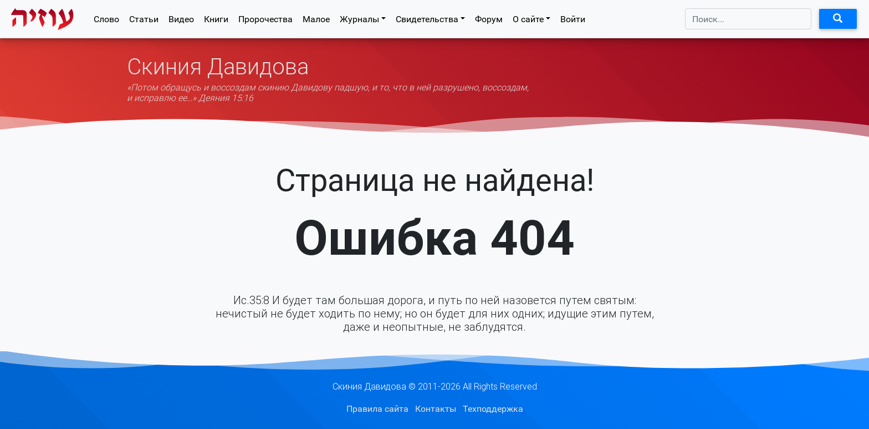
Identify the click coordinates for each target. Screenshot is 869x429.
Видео (181, 21)
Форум (489, 21)
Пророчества (265, 21)
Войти (572, 21)
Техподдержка (493, 408)
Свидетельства (427, 21)
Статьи (144, 21)
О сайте (528, 21)
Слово (106, 21)
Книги (216, 21)
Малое (316, 21)
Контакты (435, 408)
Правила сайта (377, 408)
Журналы (359, 21)
